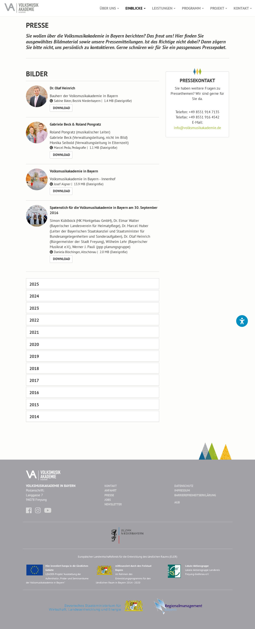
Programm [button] (193, 8)
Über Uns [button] (109, 8)
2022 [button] (34, 320)
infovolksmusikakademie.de (197, 127)
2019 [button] (34, 356)
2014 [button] (34, 416)
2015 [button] (34, 405)
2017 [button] (34, 380)
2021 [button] (34, 332)
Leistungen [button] (163, 8)
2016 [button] (34, 392)
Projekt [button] (218, 8)
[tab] (92, 283)
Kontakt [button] (243, 8)
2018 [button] (34, 368)
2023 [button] (34, 308)
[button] (242, 321)
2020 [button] (34, 344)
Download (61, 108)
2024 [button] (34, 296)
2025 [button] (34, 284)
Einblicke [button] (135, 8)
